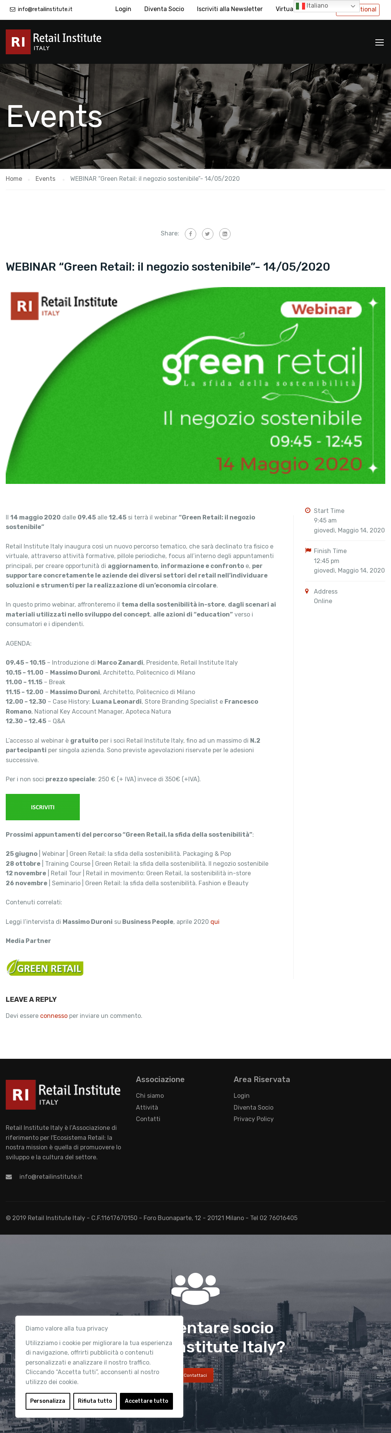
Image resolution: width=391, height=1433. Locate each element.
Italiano (312, 6)
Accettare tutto (146, 1401)
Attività (147, 1107)
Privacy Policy (254, 1119)
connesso (54, 1015)
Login (123, 9)
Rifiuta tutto (95, 1401)
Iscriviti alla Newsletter (230, 9)
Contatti (148, 1119)
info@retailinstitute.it (45, 9)
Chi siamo (150, 1095)
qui (215, 921)
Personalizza (47, 1401)
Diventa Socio (164, 9)
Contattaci (195, 1375)
